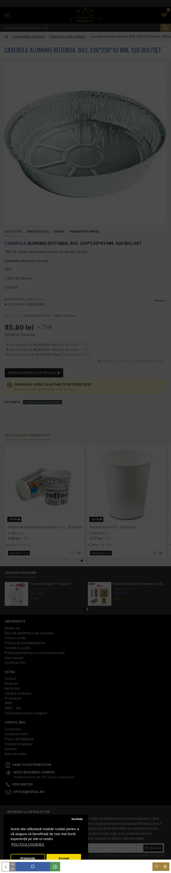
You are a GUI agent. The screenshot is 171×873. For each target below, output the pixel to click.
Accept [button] (63, 858)
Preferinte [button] (27, 858)
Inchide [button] (77, 819)
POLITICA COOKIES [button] (27, 844)
